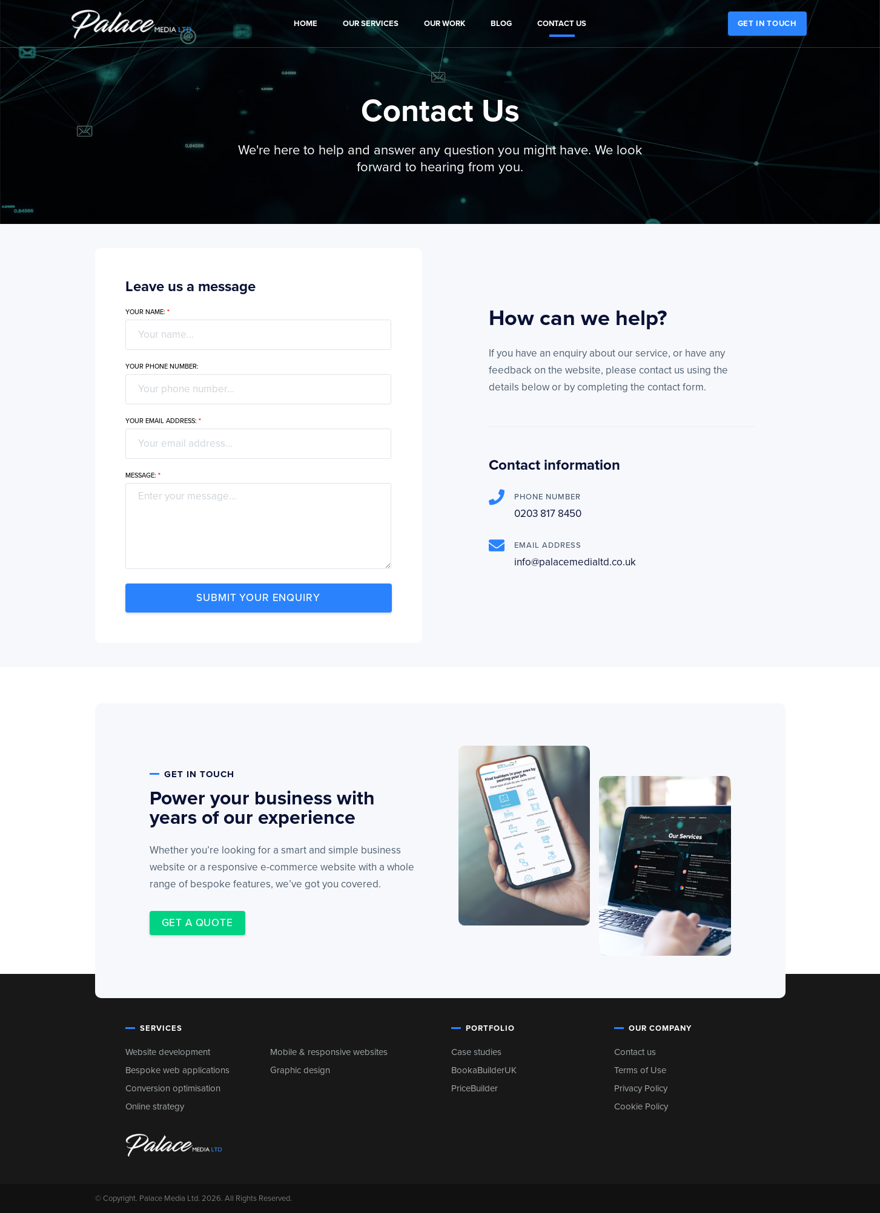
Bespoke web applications (177, 1070)
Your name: (147, 312)
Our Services (371, 23)
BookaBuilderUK (484, 1070)
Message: (142, 475)
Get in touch (767, 23)
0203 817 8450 (547, 513)
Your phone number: (162, 366)
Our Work (444, 23)
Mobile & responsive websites (329, 1052)
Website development (167, 1052)
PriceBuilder (474, 1088)
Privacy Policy (640, 1088)
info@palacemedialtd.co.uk (575, 562)
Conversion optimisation (172, 1088)
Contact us (561, 23)
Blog (501, 23)
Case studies (476, 1052)
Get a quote (197, 922)
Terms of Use (640, 1070)
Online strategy (154, 1106)
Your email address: (163, 421)
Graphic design (300, 1070)
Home (305, 23)
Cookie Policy (641, 1106)
